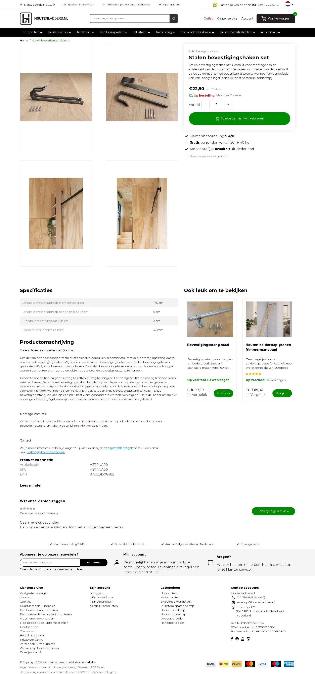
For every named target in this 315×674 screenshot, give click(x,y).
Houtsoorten (29, 627)
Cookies (25, 601)
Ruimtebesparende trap (177, 606)
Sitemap (83, 667)
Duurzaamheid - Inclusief (37, 606)
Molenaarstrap (171, 597)
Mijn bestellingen (102, 597)
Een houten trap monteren (39, 610)
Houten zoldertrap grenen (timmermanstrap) (268, 347)
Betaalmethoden (32, 635)
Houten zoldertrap (173, 614)
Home (24, 40)
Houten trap (32, 32)
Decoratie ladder (172, 618)
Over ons (26, 631)
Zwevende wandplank (197, 32)
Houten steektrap (173, 610)
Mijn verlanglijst (100, 601)
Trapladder (86, 32)
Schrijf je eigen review (203, 51)
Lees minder (31, 485)
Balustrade (141, 32)
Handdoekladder (172, 623)
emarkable (89, 662)
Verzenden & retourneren (37, 644)
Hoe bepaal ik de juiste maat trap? (44, 623)
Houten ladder (60, 32)
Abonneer (94, 562)
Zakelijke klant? (30, 652)
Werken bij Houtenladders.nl (39, 648)
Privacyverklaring (31, 639)
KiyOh (45, 672)
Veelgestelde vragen (34, 593)
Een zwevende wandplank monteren (46, 614)
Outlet (208, 18)
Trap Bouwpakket (113, 32)
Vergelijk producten (104, 606)
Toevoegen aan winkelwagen (239, 118)
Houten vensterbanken (238, 32)
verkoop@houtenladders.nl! (46, 452)
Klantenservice (227, 18)
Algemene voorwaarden (37, 618)
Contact (25, 597)
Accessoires (271, 32)
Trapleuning (166, 32)
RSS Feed (97, 667)
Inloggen (96, 593)
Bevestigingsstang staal (208, 345)
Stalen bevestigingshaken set (51, 40)
